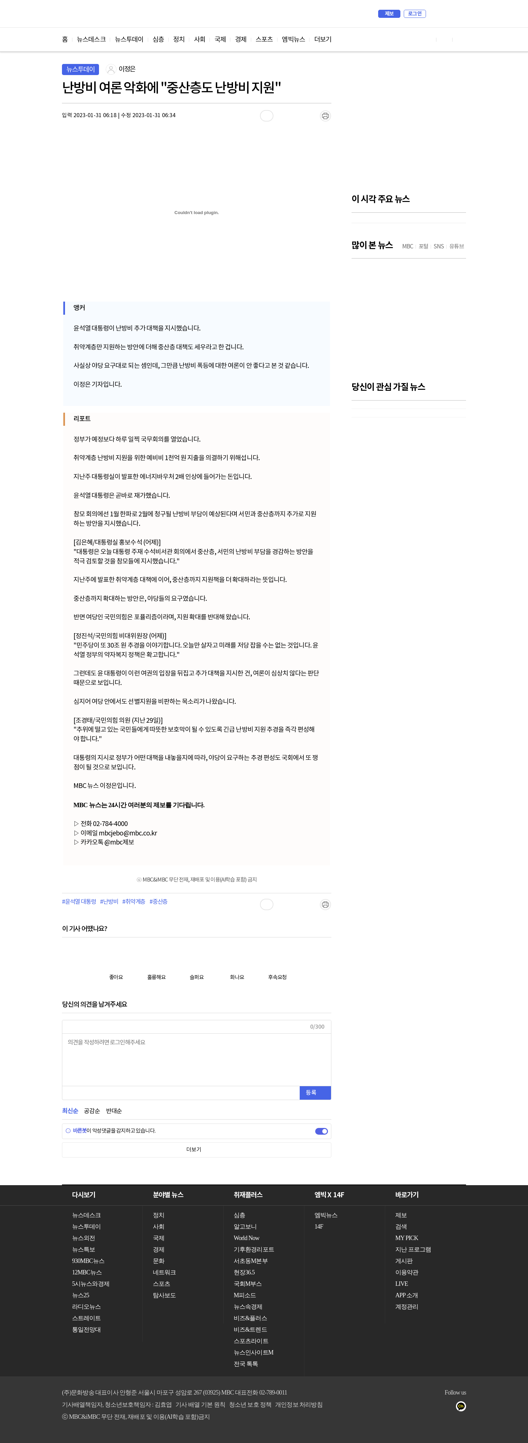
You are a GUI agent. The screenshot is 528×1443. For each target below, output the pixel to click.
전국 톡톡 (246, 1364)
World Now (246, 1238)
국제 (220, 39)
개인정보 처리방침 (298, 1404)
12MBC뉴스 (87, 1272)
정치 (179, 39)
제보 (389, 14)
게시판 (403, 1261)
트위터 (450, 1407)
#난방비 (109, 902)
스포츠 (264, 39)
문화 (158, 1261)
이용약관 (406, 1272)
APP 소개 (406, 1295)
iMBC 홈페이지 (459, 14)
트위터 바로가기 (461, 39)
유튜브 (423, 1407)
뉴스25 (80, 1295)
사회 (199, 39)
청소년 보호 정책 (250, 1404)
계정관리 (406, 1306)
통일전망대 (86, 1329)
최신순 (70, 1111)
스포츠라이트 (251, 1341)
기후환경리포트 (254, 1249)
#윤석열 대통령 (79, 902)
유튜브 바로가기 (428, 39)
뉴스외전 (83, 1238)
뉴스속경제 (248, 1306)
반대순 (114, 1111)
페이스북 (436, 1407)
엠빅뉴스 (293, 39)
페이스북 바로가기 (444, 39)
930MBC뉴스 (88, 1261)
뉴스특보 (83, 1249)
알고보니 (245, 1226)
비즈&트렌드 (250, 1329)
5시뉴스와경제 (90, 1283)
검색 (434, 14)
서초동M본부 (251, 1261)
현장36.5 (244, 1272)
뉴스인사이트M (253, 1352)
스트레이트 (86, 1318)
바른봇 (76, 1131)
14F (319, 1226)
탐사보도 (164, 1295)
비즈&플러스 (250, 1318)
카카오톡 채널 (463, 1407)
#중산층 (158, 902)
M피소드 (245, 1295)
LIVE (401, 1283)
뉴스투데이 (129, 39)
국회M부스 (248, 1283)
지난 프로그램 (413, 1249)
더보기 (322, 39)
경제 (240, 39)
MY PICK (444, 14)
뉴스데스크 (91, 39)
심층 (158, 39)
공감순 (92, 1111)
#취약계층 (133, 902)
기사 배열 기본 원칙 (200, 1404)
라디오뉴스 (86, 1306)
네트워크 (164, 1272)
